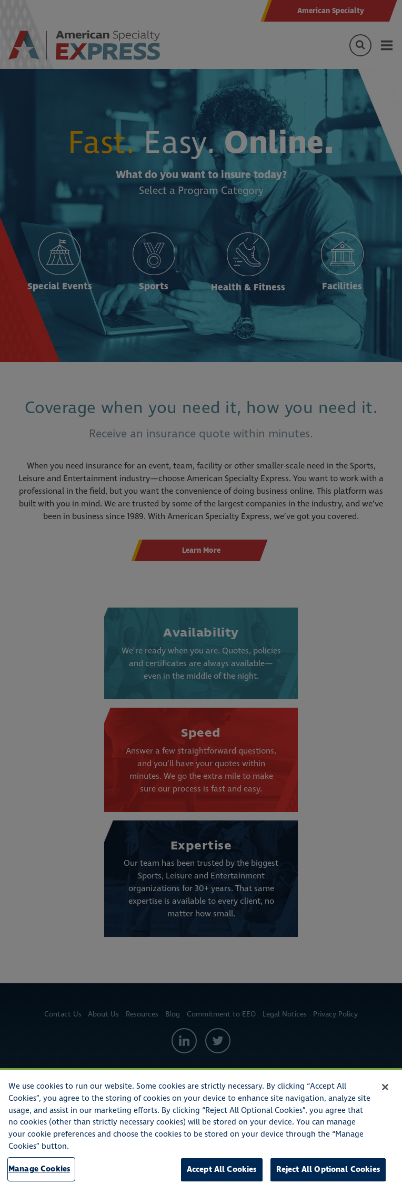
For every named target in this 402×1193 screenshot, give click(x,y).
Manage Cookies (39, 1169)
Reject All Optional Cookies (328, 1169)
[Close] (385, 1087)
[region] (201, 1130)
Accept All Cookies (222, 1169)
